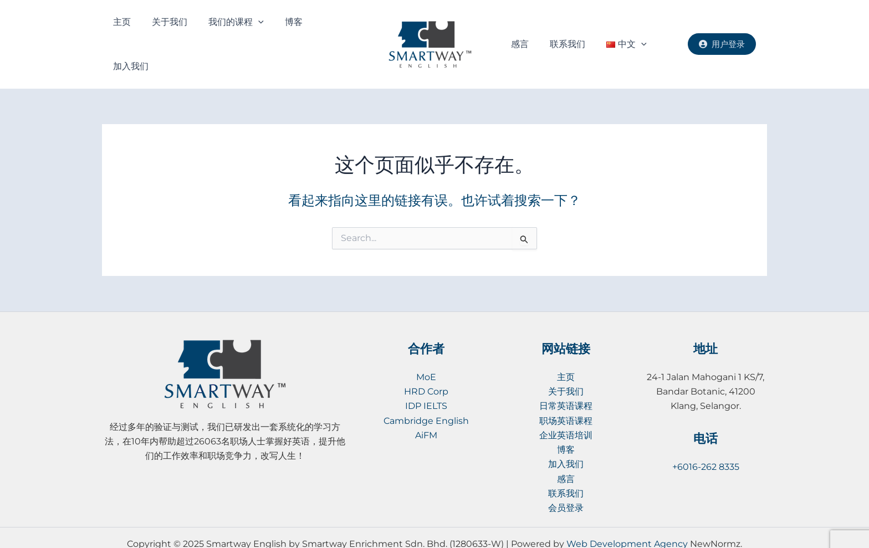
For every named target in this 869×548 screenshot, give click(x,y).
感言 (517, 32)
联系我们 (556, 32)
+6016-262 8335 (705, 443)
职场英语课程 (565, 397)
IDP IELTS (426, 382)
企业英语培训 (565, 411)
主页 (120, 32)
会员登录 (566, 484)
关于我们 (158, 32)
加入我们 (301, 32)
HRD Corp (426, 367)
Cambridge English (426, 397)
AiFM (426, 411)
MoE (426, 353)
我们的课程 (215, 33)
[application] (237, 33)
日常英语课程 (565, 382)
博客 (263, 32)
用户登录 (722, 32)
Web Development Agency (627, 520)
